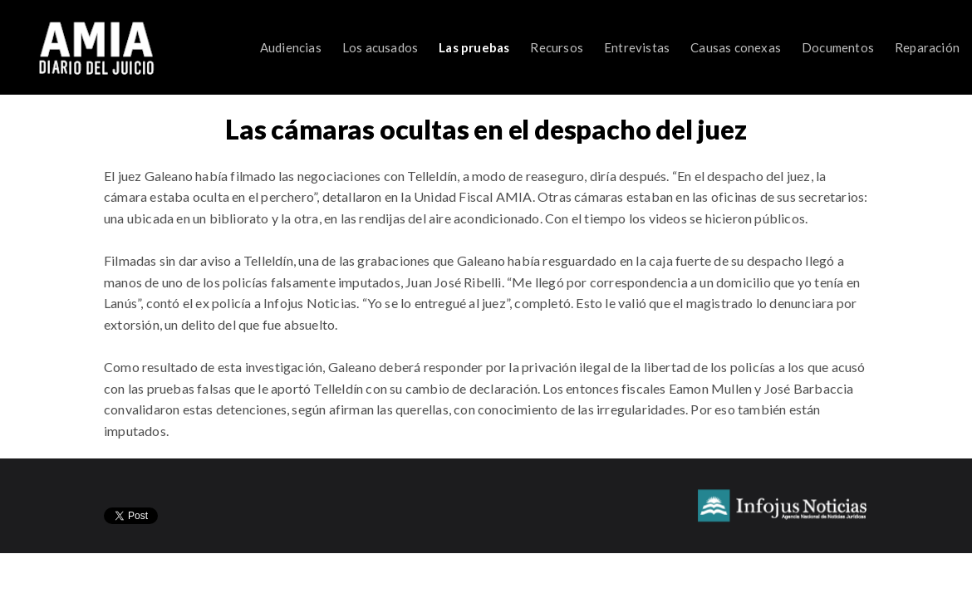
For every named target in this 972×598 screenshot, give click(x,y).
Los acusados (380, 47)
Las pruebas (474, 47)
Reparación (927, 47)
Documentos (838, 47)
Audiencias (291, 47)
